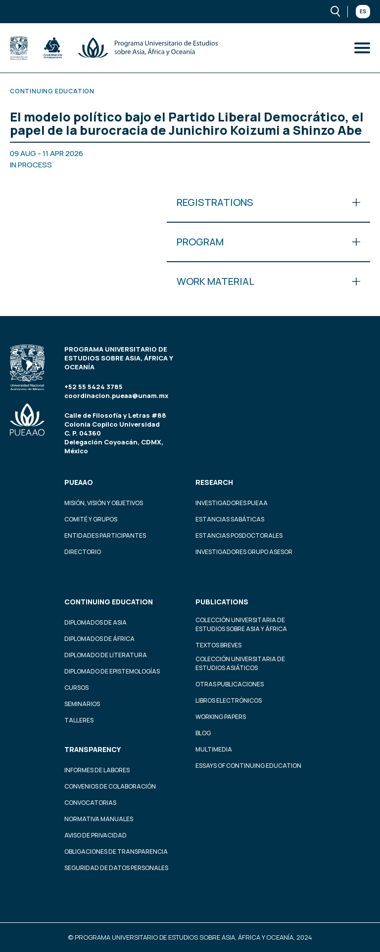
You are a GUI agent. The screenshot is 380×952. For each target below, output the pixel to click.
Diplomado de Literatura (105, 655)
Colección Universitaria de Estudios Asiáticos (240, 663)
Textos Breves (218, 645)
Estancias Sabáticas (229, 519)
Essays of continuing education (248, 765)
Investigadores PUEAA (231, 503)
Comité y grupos (90, 519)
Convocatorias (90, 802)
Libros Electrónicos (228, 700)
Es (363, 11)
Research (214, 482)
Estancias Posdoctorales (239, 535)
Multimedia (213, 749)
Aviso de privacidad (95, 835)
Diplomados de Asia (95, 622)
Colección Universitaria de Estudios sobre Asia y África (241, 624)
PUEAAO (78, 482)
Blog (203, 733)
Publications (221, 601)
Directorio (82, 552)
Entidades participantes (105, 535)
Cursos (76, 687)
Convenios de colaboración (110, 786)
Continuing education (108, 601)
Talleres (79, 720)
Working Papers (220, 717)
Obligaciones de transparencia (116, 851)
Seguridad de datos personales (116, 868)
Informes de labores (97, 770)
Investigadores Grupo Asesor (243, 552)
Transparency (92, 749)
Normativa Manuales (98, 819)
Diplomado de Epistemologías (112, 671)
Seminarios (82, 704)
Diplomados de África (99, 639)
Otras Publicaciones (229, 684)
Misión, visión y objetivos (103, 503)
